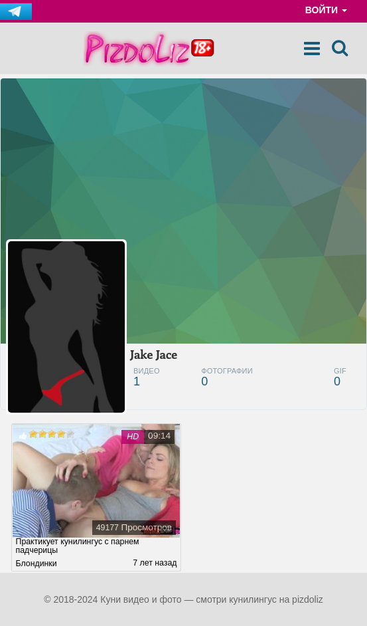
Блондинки (36, 563)
